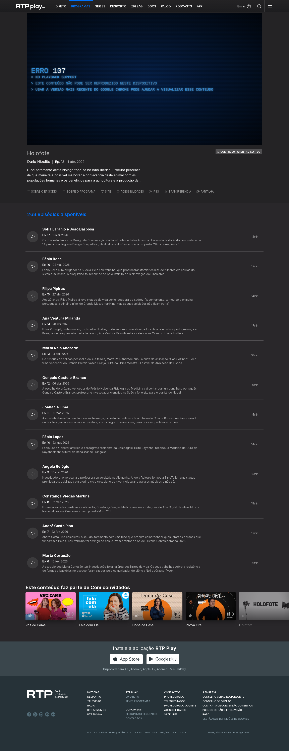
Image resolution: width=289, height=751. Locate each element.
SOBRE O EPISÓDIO (42, 191)
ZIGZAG (137, 6)
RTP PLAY (132, 692)
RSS (154, 191)
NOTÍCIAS (93, 692)
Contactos (134, 718)
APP (200, 6)
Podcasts (184, 6)
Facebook (29, 714)
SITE (106, 191)
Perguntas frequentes (142, 713)
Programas (80, 6)
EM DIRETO (132, 696)
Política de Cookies (130, 732)
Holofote (38, 153)
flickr (53, 714)
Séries (100, 6)
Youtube (47, 714)
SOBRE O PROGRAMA (79, 191)
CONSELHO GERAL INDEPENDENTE (223, 696)
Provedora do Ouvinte (180, 705)
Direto (61, 6)
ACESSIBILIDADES (130, 191)
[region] (144, 79)
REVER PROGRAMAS (138, 701)
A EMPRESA (210, 692)
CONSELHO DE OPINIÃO (217, 701)
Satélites (170, 714)
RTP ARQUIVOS (96, 709)
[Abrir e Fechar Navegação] (270, 6)
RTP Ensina (94, 714)
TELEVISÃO (94, 701)
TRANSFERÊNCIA (178, 191)
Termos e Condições (157, 732)
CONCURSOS (134, 709)
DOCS (152, 6)
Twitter (35, 714)
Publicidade (179, 732)
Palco (166, 6)
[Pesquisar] (259, 6)
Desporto (118, 6)
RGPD (206, 714)
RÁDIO (91, 705)
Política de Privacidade (101, 732)
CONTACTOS (172, 692)
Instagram (41, 714)
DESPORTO (94, 696)
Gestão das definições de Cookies (226, 718)
